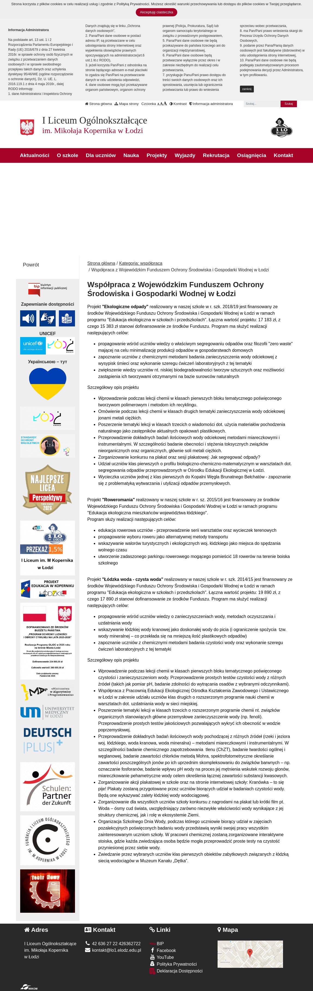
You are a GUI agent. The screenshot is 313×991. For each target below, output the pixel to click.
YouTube (161, 957)
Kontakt (283, 155)
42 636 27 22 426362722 (112, 943)
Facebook (162, 950)
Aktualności (34, 155)
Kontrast (178, 104)
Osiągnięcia (251, 155)
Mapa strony (127, 104)
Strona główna (98, 104)
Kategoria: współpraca (140, 263)
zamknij (246, 89)
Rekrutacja (216, 155)
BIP (156, 943)
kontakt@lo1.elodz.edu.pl (113, 950)
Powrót (31, 265)
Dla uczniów (101, 155)
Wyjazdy (185, 155)
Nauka (131, 155)
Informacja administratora (211, 104)
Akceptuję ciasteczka (156, 12)
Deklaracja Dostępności (176, 971)
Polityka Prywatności (173, 963)
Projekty (157, 155)
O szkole (67, 155)
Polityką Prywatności (133, 4)
